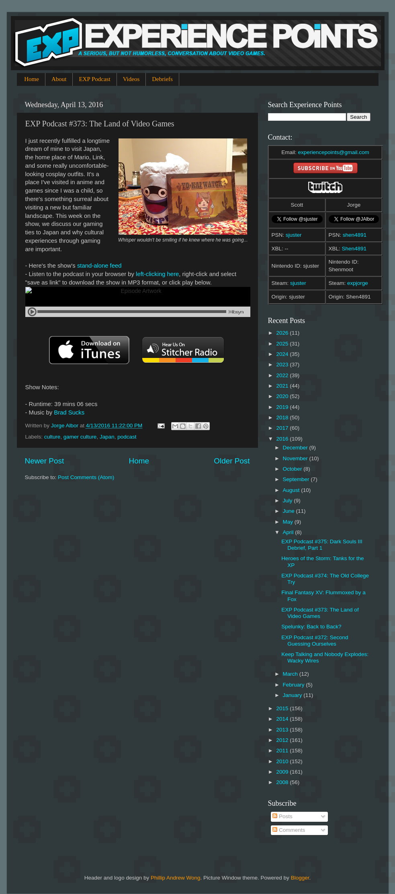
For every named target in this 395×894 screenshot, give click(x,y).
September (297, 479)
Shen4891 (354, 249)
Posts (282, 816)
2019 (283, 407)
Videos (131, 79)
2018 (283, 417)
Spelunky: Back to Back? (311, 627)
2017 (283, 428)
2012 (283, 740)
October (293, 469)
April (289, 532)
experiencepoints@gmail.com (333, 152)
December (296, 448)
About (59, 79)
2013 (283, 730)
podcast (126, 437)
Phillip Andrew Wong (176, 878)
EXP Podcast (94, 79)
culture (52, 437)
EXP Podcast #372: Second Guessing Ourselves (314, 640)
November (296, 458)
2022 (283, 375)
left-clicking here (157, 274)
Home (31, 79)
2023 (283, 365)
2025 (283, 344)
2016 (283, 439)
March (291, 674)
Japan (107, 437)
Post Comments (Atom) (86, 477)
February (294, 685)
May (289, 522)
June (289, 511)
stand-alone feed (99, 265)
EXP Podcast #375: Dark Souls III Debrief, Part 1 (321, 544)
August (292, 490)
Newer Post (44, 461)
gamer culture (80, 437)
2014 (283, 719)
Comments (288, 830)
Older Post (232, 461)
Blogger (300, 878)
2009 (283, 772)
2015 (283, 708)
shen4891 (354, 235)
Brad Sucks (69, 412)
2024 (283, 354)
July (288, 501)
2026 (283, 333)
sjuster (294, 235)
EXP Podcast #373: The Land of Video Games (319, 613)
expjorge (357, 283)
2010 (283, 761)
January (293, 695)
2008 (283, 782)
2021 (283, 386)
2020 (283, 396)
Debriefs (162, 79)
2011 (283, 751)
